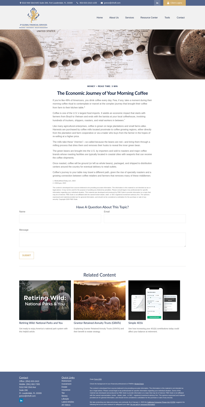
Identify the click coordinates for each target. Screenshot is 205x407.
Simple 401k (135, 322)
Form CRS (98, 379)
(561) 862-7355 (33, 384)
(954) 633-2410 (32, 381)
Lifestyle (65, 399)
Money (65, 396)
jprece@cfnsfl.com (110, 3)
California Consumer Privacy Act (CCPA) (161, 402)
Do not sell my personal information (142, 404)
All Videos (66, 405)
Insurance (66, 390)
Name (22, 211)
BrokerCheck (139, 384)
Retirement (66, 381)
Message (23, 230)
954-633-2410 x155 (86, 3)
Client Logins (174, 3)
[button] (100, 17)
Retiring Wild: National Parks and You (41, 322)
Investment (66, 384)
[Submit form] (26, 255)
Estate (64, 387)
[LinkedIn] (157, 3)
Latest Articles (68, 402)
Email (107, 211)
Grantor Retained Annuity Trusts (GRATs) (97, 322)
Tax (63, 393)
